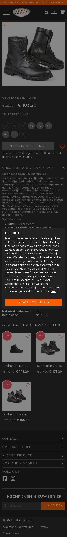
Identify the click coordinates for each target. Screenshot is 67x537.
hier (41, 272)
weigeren (11, 283)
